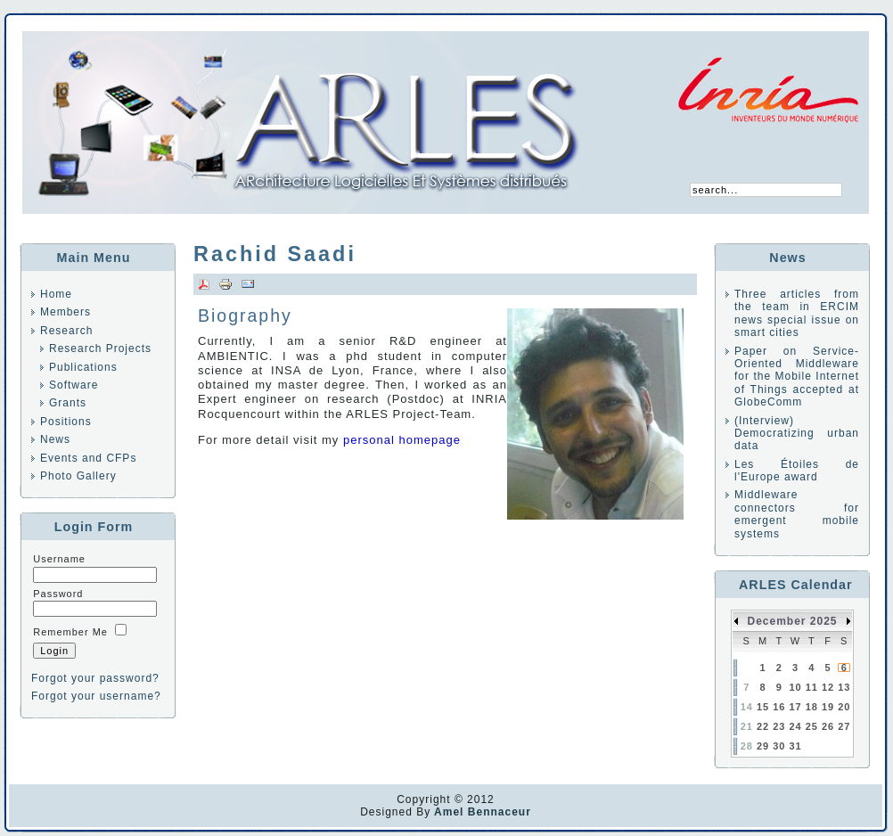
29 (763, 746)
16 (779, 706)
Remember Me (70, 632)
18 (812, 706)
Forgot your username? (96, 696)
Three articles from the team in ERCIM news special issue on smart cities (796, 313)
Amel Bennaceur (480, 812)
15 (763, 706)
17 (795, 706)
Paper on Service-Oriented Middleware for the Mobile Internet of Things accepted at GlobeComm (796, 377)
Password (58, 593)
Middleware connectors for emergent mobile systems (796, 513)
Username (59, 558)
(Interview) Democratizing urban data (796, 433)
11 (812, 687)
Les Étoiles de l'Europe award (796, 470)
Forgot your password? (95, 678)
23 (779, 726)
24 (795, 726)
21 (747, 726)
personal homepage (402, 440)
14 (747, 706)
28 (747, 746)
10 (795, 687)
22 (763, 726)
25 (812, 726)
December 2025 (792, 621)
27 (844, 726)
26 (828, 726)
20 (844, 706)
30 (779, 746)
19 (828, 706)
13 (844, 687)
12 (828, 687)
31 (795, 746)
